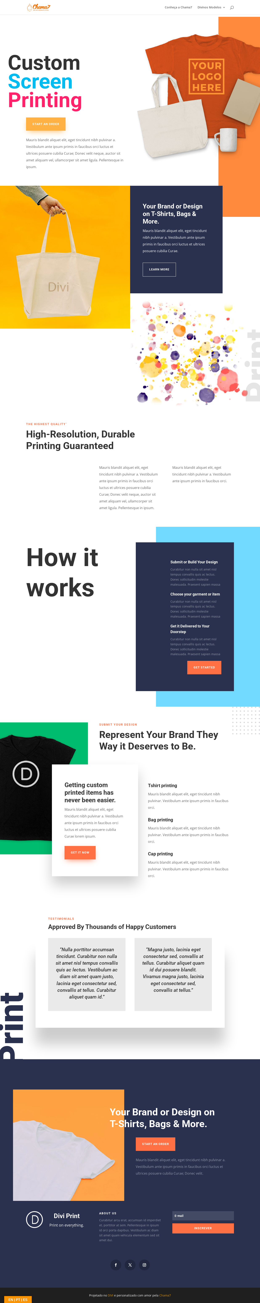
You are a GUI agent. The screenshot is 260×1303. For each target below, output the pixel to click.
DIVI (110, 1295)
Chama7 (165, 1295)
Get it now (80, 852)
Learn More (159, 269)
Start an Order (45, 124)
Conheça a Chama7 (178, 7)
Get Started (204, 667)
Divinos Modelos (209, 7)
